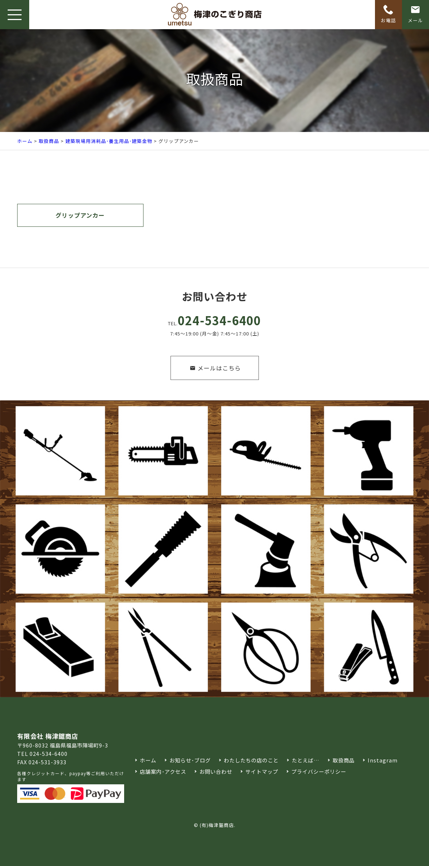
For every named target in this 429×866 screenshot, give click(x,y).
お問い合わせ (215, 771)
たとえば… (305, 760)
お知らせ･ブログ (190, 760)
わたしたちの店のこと (251, 760)
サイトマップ (261, 771)
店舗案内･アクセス (163, 771)
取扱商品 (49, 140)
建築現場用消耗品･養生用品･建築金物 (108, 140)
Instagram (383, 760)
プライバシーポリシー (318, 771)
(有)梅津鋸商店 (217, 825)
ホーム (24, 140)
